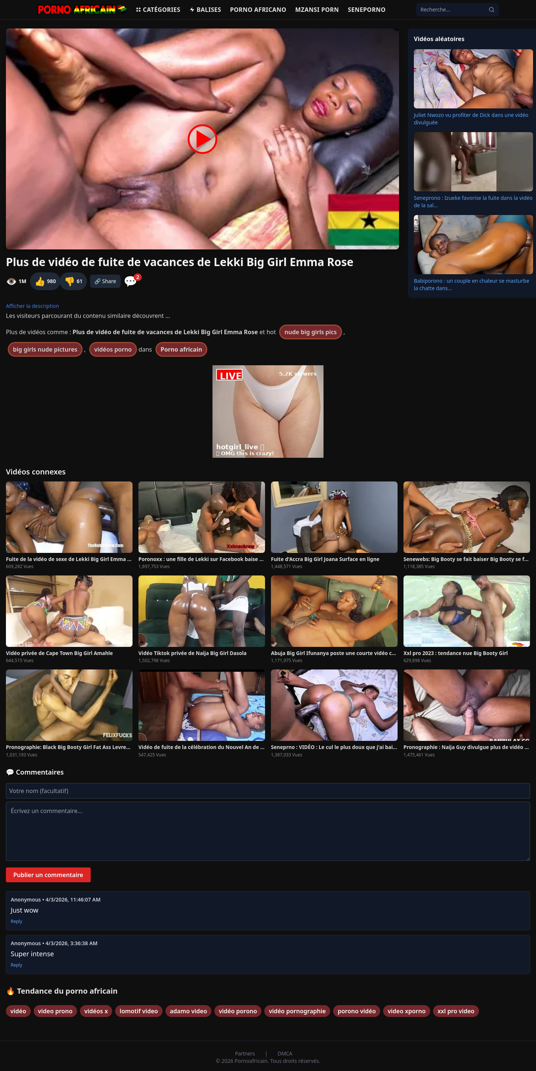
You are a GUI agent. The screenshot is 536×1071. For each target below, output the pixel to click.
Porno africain (181, 349)
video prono (55, 1011)
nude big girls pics (310, 332)
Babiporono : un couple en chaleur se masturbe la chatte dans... (471, 284)
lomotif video (139, 1011)
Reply (16, 921)
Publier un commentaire (48, 875)
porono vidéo (357, 1011)
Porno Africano (258, 10)
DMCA (285, 1053)
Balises (205, 10)
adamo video (188, 1011)
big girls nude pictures (45, 349)
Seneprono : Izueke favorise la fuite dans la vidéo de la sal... (473, 201)
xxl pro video (456, 1011)
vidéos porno (113, 349)
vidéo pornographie (297, 1011)
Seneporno (367, 10)
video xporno (407, 1011)
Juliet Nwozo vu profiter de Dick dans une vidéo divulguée (471, 118)
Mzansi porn (317, 10)
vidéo (18, 1011)
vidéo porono (238, 1011)
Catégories (157, 10)
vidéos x (96, 1011)
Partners (245, 1053)
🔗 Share (105, 281)
